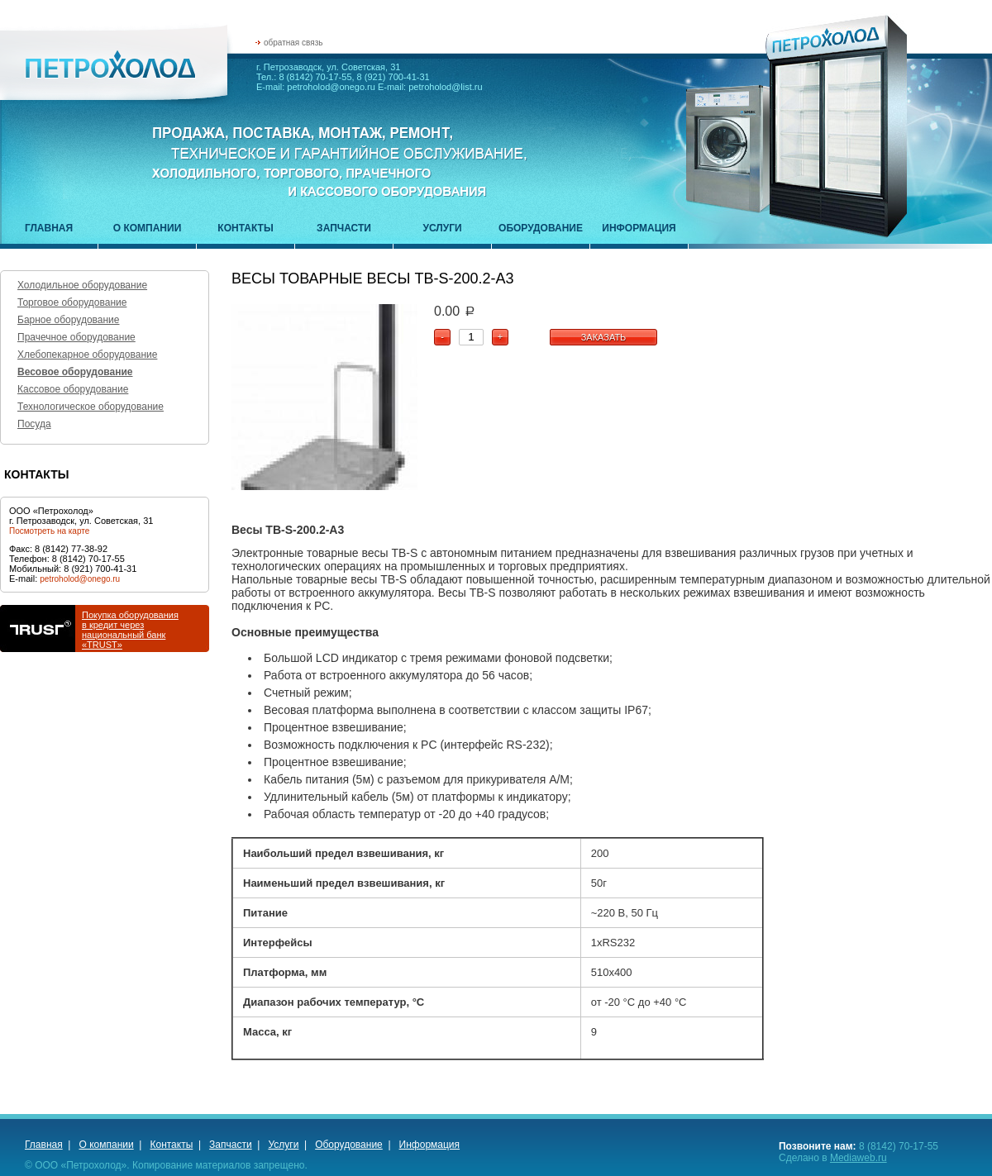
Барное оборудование (68, 320)
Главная (49, 228)
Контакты (245, 228)
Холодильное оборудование (82, 285)
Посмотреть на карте (49, 531)
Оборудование (540, 228)
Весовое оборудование (75, 372)
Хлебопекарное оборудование (87, 354)
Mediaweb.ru (858, 1158)
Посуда (34, 424)
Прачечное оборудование (76, 337)
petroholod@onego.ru (80, 578)
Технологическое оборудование (90, 406)
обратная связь (293, 42)
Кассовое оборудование (72, 389)
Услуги (441, 228)
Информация (638, 228)
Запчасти (344, 228)
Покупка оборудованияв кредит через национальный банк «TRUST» (130, 630)
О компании (147, 228)
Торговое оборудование (71, 302)
